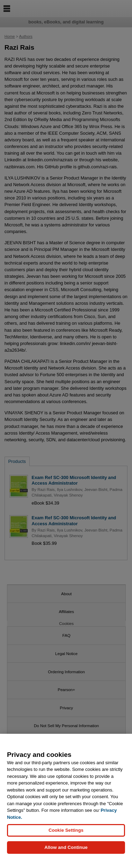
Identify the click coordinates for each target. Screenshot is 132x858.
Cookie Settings (66, 834)
